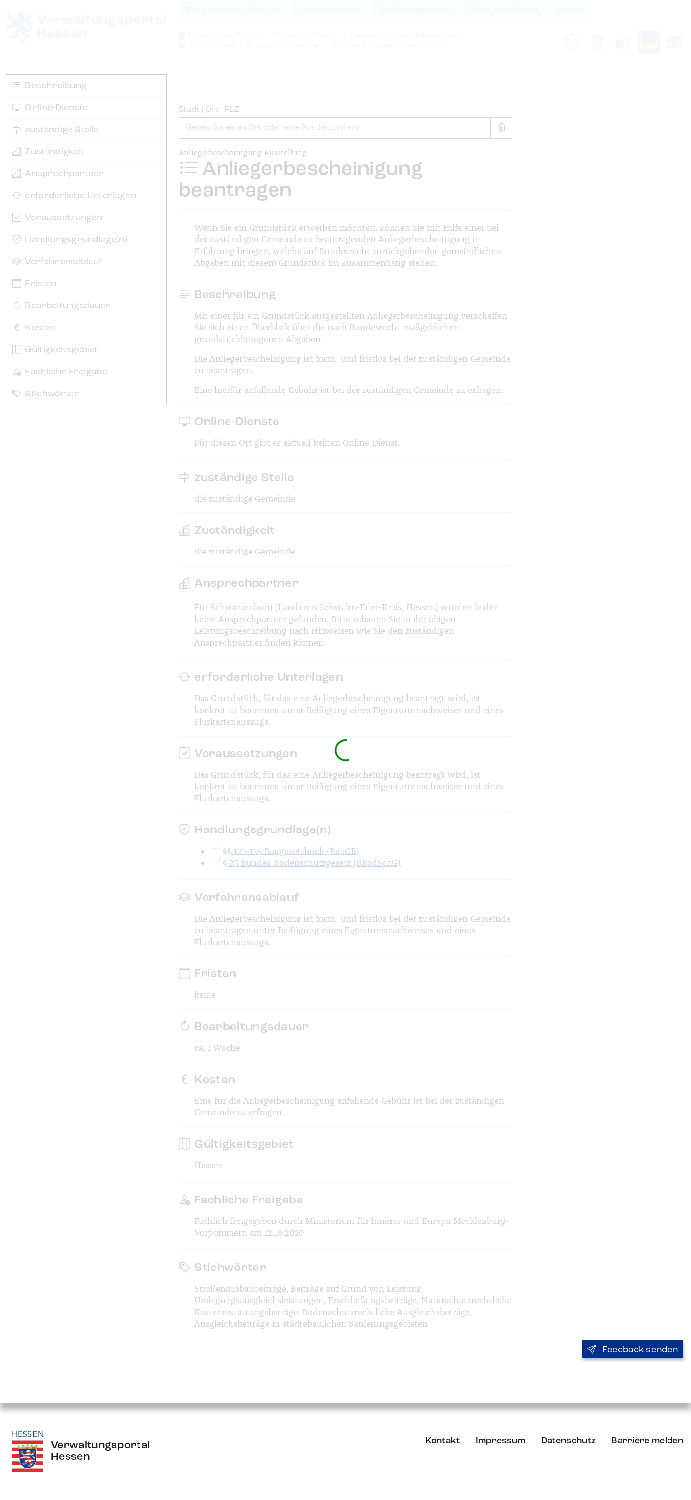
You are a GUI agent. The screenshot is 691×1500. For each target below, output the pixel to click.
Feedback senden (632, 1349)
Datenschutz (568, 1440)
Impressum (501, 1440)
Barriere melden (647, 1440)
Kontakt (442, 1440)
